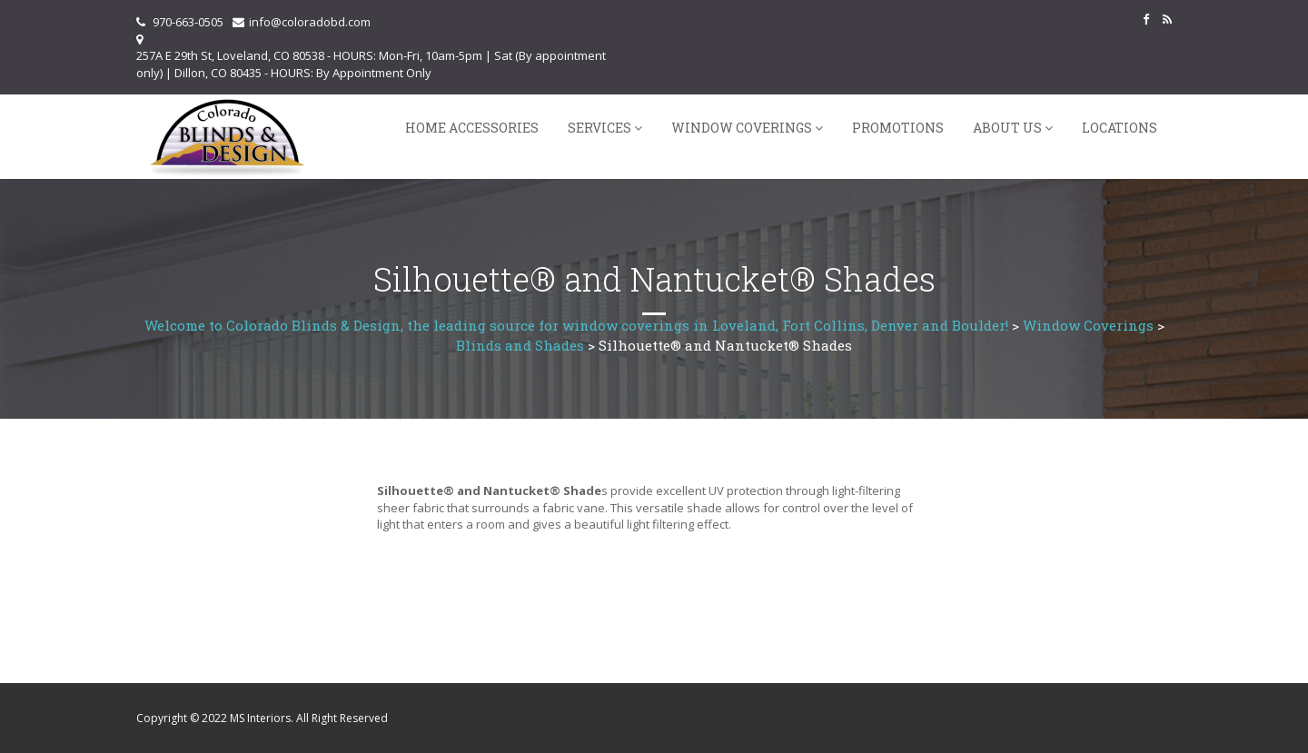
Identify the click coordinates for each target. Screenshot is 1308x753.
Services (599, 127)
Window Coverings (741, 127)
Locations (1119, 127)
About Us (1007, 127)
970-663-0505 (188, 22)
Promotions (898, 127)
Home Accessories (472, 127)
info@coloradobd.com (310, 22)
